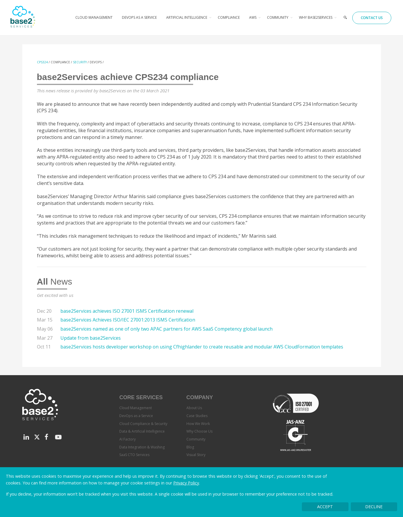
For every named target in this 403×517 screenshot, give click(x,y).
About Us (194, 407)
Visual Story (195, 454)
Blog (190, 447)
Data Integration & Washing (142, 447)
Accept (325, 506)
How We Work (198, 423)
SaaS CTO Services (134, 454)
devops (96, 62)
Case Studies (197, 415)
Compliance (229, 17)
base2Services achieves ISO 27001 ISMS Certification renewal (126, 311)
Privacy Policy (186, 483)
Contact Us (372, 17)
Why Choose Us (199, 431)
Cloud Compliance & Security (143, 423)
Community (277, 17)
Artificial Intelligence (186, 17)
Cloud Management (94, 17)
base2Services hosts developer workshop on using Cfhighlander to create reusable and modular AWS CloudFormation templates (201, 346)
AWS (252, 17)
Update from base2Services (90, 338)
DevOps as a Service (139, 17)
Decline (373, 506)
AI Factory (127, 439)
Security (80, 62)
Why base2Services (315, 17)
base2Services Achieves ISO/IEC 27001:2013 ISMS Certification (127, 320)
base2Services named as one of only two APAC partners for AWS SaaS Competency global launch (166, 329)
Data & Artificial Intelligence (142, 431)
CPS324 (42, 62)
